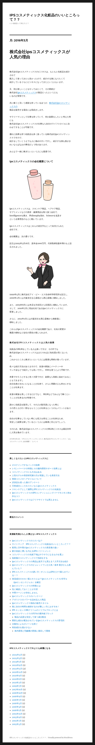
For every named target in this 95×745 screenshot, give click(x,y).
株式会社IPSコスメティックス (55, 439)
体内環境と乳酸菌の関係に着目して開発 (32, 631)
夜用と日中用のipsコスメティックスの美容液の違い (35, 547)
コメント (35, 441)
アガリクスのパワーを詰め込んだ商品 (29, 599)
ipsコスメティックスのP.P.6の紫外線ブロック (32, 613)
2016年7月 (17, 700)
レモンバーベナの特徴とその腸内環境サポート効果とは (36, 468)
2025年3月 (17, 658)
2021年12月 (17, 672)
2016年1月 (17, 710)
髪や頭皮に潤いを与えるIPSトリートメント (31, 551)
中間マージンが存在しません (25, 592)
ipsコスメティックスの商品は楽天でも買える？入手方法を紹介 (40, 561)
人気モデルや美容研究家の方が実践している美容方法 (35, 475)
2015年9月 (17, 717)
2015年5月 (17, 724)
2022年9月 (17, 665)
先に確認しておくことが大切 (25, 589)
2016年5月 (17, 703)
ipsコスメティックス (26, 92)
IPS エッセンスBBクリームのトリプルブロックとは (35, 610)
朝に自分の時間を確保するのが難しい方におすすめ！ (35, 606)
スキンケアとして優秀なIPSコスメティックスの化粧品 (36, 489)
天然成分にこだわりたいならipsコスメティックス (34, 486)
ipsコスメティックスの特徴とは (26, 585)
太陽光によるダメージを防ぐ (25, 624)
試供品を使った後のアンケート (26, 482)
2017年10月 (17, 689)
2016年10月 (17, 693)
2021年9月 (17, 675)
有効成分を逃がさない (22, 627)
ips (69, 439)
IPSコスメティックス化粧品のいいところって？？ (28, 738)
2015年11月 (17, 714)
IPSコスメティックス (30, 439)
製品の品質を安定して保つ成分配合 (30, 617)
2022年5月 (17, 668)
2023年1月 (17, 661)
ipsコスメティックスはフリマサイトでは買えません (35, 499)
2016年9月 (17, 696)
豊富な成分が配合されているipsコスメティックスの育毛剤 (38, 620)
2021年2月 (17, 682)
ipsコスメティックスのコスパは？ (27, 540)
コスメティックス (16, 441)
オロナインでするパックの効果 (26, 465)
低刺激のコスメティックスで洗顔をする (30, 558)
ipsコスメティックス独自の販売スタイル (30, 603)
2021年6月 (17, 679)
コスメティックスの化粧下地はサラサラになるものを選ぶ (37, 554)
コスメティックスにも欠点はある (27, 472)
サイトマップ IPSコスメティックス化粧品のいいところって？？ (41, 544)
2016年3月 (17, 707)
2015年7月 (17, 720)
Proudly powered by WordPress (60, 738)
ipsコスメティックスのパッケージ (27, 596)
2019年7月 (17, 686)
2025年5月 (17, 655)
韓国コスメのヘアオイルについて (27, 479)
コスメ (40, 439)
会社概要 (26, 441)
